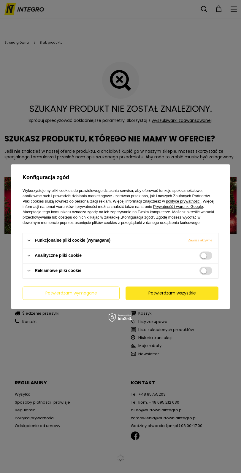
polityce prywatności (183, 201)
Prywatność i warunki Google (178, 206)
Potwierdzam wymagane (71, 293)
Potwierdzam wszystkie (172, 293)
